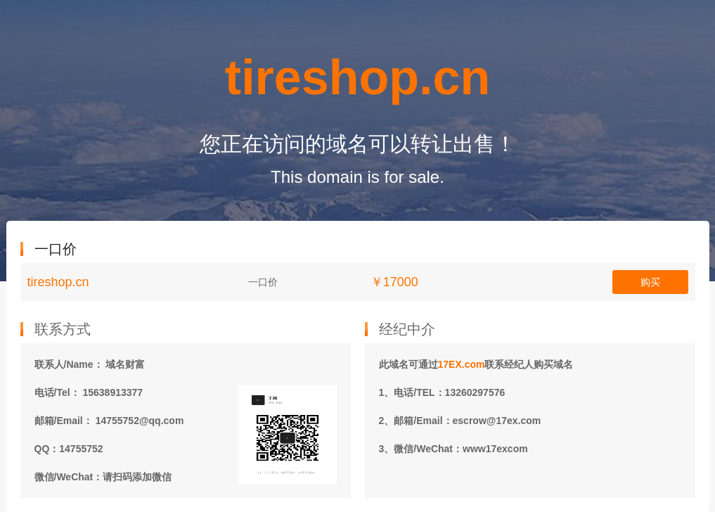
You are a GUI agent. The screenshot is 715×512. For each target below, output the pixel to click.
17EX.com (461, 364)
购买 (650, 282)
